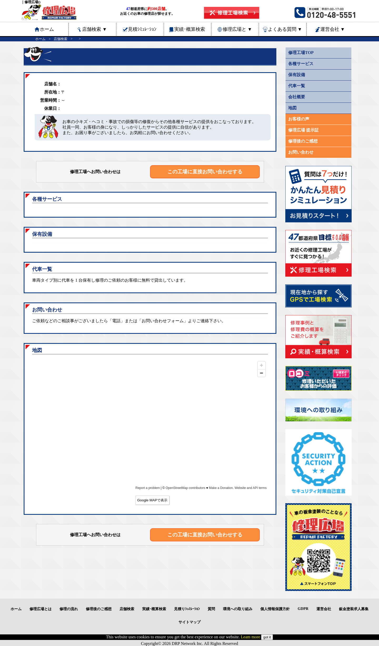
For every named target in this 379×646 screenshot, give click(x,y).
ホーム (40, 39)
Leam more (250, 637)
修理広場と (237, 29)
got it (267, 637)
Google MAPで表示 (152, 500)
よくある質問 (285, 29)
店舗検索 (94, 29)
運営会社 (332, 29)
